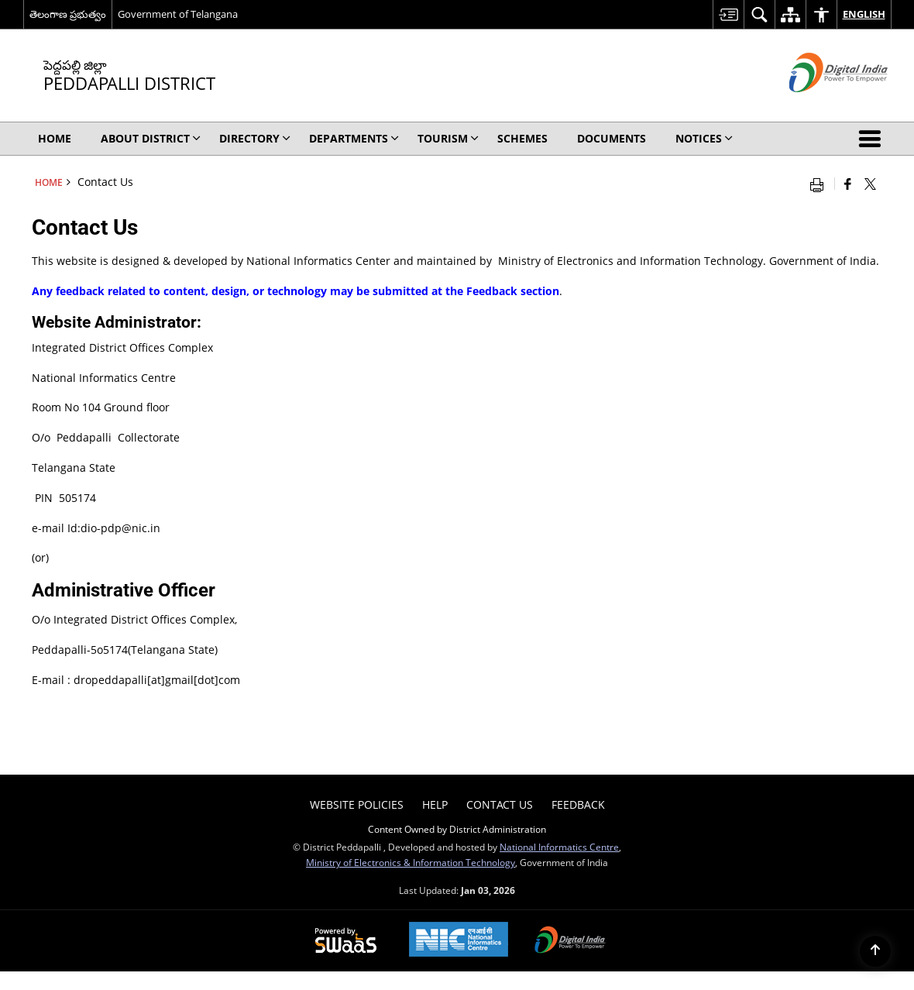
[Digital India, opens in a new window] (570, 941)
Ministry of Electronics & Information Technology (410, 862)
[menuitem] (728, 14)
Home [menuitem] (54, 138)
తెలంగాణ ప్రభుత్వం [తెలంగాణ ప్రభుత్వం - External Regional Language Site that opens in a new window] (67, 14)
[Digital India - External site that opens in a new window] (819, 105)
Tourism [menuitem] (448, 138)
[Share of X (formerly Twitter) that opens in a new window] (870, 183)
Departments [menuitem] (354, 138)
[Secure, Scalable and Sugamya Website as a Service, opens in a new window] (345, 941)
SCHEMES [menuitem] (522, 138)
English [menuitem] (864, 14)
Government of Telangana (178, 14)
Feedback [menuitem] (578, 804)
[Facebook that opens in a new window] (847, 183)
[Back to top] (875, 951)
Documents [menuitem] (611, 138)
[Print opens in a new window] (820, 183)
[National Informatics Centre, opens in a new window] (458, 940)
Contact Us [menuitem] (499, 804)
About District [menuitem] (151, 138)
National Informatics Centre (559, 846)
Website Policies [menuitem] (357, 804)
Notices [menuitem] (704, 138)
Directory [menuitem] (254, 138)
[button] (873, 138)
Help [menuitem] (435, 804)
